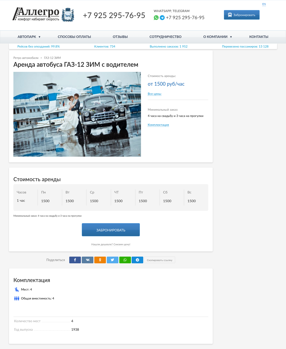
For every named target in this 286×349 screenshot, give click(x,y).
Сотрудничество (165, 37)
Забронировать (241, 15)
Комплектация (158, 125)
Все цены (154, 94)
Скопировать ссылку (159, 260)
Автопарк (27, 37)
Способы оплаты (74, 37)
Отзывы (120, 37)
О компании (215, 37)
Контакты (258, 37)
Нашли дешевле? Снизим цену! (110, 244)
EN (264, 4)
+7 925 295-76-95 (114, 15)
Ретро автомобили (25, 58)
